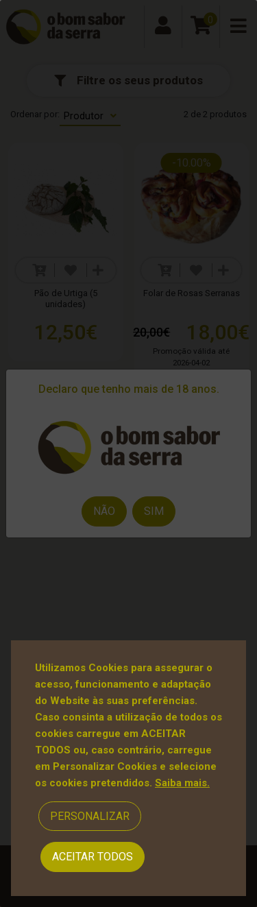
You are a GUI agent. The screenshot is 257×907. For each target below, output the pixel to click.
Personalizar (90, 816)
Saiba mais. (182, 783)
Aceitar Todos (92, 856)
